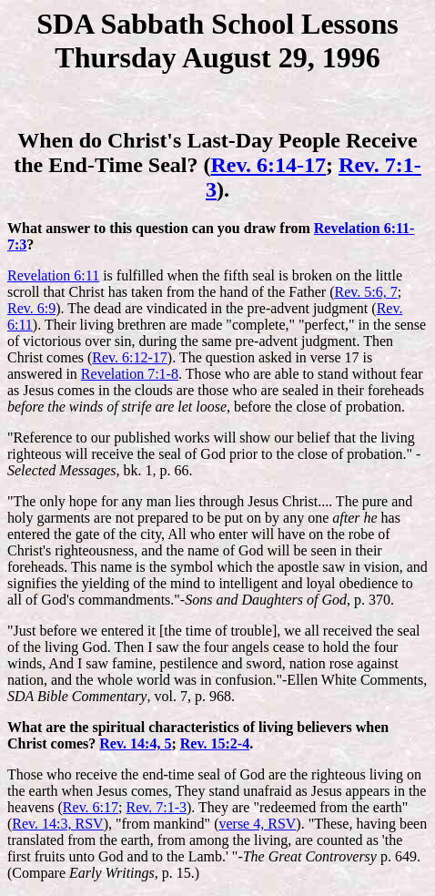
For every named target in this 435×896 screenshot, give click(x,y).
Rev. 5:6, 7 (365, 292)
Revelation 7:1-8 (129, 374)
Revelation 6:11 (53, 275)
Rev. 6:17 (90, 807)
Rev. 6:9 (31, 308)
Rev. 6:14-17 (268, 165)
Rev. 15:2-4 (214, 743)
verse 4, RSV (257, 823)
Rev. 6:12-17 (129, 357)
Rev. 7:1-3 (156, 807)
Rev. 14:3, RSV (57, 823)
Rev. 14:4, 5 (135, 743)
